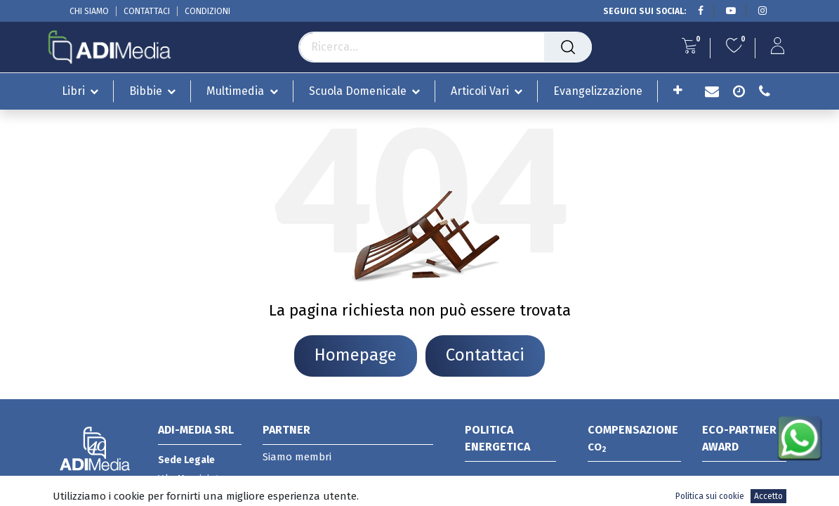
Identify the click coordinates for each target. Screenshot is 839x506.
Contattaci (485, 355)
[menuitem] (598, 91)
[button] (678, 90)
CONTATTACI (147, 11)
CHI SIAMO (89, 11)
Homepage (356, 355)
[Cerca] (568, 47)
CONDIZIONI (207, 11)
